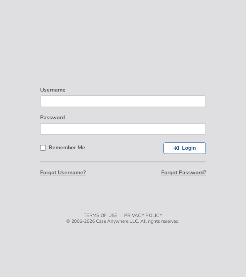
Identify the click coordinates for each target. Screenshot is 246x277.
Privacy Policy (143, 216)
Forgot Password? (183, 173)
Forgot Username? (63, 173)
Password (52, 118)
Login (189, 148)
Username (53, 90)
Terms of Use (101, 216)
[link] (192, 52)
